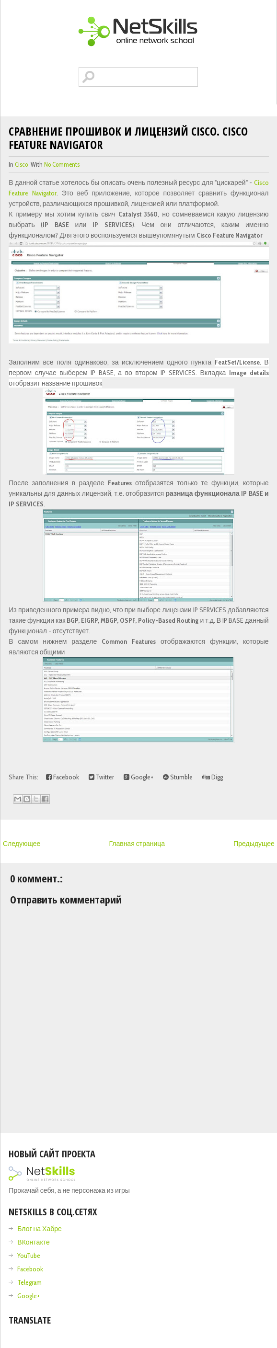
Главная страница (137, 843)
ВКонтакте (33, 1242)
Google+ (138, 777)
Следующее (21, 843)
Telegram (29, 1282)
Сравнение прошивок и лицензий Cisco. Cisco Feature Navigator (128, 137)
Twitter (101, 777)
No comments (62, 164)
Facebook (62, 777)
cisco (21, 164)
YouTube (28, 1255)
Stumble (178, 777)
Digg (212, 777)
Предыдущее (254, 843)
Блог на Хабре (39, 1228)
